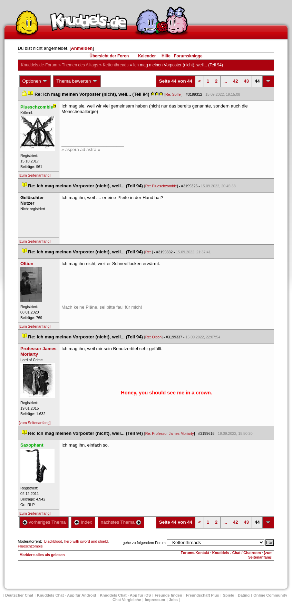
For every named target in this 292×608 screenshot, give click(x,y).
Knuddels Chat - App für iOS (125, 595)
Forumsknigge (188, 56)
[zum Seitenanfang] (35, 175)
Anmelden (82, 48)
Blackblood (53, 541)
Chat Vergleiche (127, 600)
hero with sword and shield (86, 541)
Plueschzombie (30, 546)
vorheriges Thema (44, 522)
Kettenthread (116, 65)
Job (173, 600)
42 (235, 81)
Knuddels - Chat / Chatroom (236, 553)
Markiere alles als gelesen (42, 555)
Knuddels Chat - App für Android (66, 595)
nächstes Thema (121, 522)
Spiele (228, 595)
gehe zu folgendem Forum (144, 543)
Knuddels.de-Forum (39, 65)
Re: (148, 252)
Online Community (270, 595)
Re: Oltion (153, 337)
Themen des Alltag (80, 65)
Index (83, 522)
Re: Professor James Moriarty (169, 433)
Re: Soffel (173, 94)
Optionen (35, 81)
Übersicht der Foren (109, 56)
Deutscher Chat (19, 595)
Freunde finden (168, 595)
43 (246, 81)
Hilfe (166, 56)
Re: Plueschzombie (161, 186)
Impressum (155, 600)
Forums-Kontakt (195, 553)
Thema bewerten (77, 81)
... (225, 81)
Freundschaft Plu (202, 595)
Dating (244, 595)
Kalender (147, 56)
